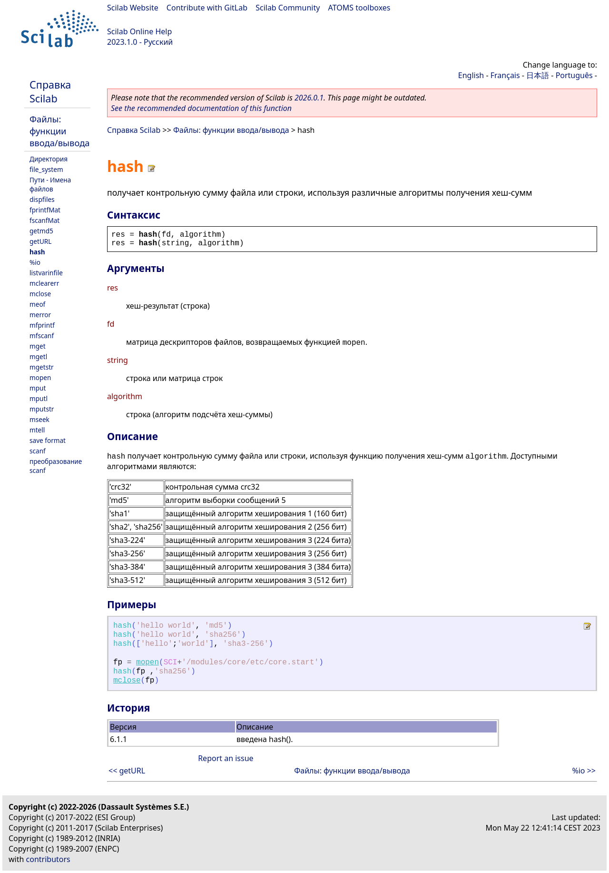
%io (34, 262)
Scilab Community (287, 7)
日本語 (537, 75)
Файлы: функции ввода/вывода (59, 131)
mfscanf (41, 335)
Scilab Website (132, 7)
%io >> (584, 770)
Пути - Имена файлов (50, 184)
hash (37, 251)
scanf (37, 450)
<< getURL (126, 770)
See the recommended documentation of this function (201, 108)
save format (47, 440)
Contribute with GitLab (207, 7)
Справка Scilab (50, 91)
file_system (46, 169)
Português (574, 75)
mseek (39, 419)
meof (37, 304)
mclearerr (44, 283)
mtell (37, 429)
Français (505, 75)
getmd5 (41, 230)
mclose (40, 293)
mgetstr (41, 366)
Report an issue (225, 758)
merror (40, 314)
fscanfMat (44, 220)
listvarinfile (46, 272)
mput (37, 387)
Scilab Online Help (139, 31)
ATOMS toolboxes (359, 7)
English (471, 75)
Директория (48, 158)
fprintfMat (44, 209)
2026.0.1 (309, 97)
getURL (40, 241)
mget (37, 346)
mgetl (38, 356)
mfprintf (42, 325)
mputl (38, 398)
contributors (48, 859)
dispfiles (42, 199)
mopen (40, 377)
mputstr (41, 408)
